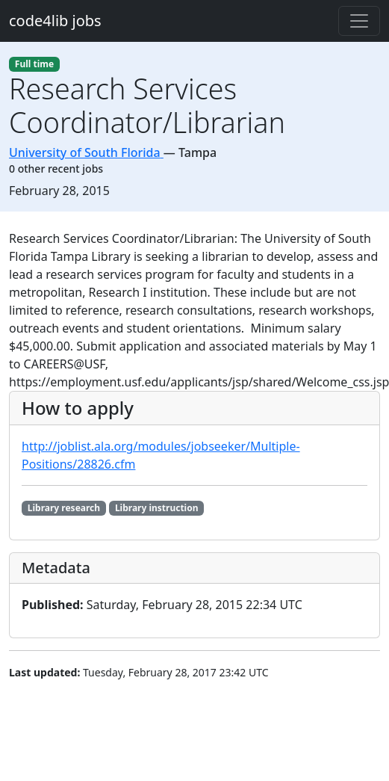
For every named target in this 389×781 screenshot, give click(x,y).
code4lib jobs (55, 20)
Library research (64, 507)
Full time (34, 64)
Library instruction (157, 507)
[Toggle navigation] (359, 21)
